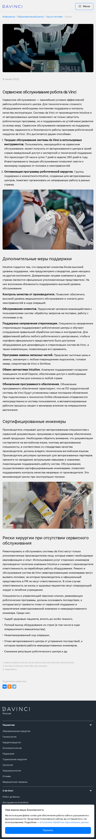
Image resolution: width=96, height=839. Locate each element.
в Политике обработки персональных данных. (64, 822)
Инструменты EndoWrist (15, 802)
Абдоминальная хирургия (16, 731)
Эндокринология (12, 770)
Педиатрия (8, 753)
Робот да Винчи (11, 797)
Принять (48, 830)
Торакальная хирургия (15, 759)
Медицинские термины (15, 782)
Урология (8, 765)
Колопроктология (12, 748)
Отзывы (7, 776)
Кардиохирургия (12, 742)
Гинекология (9, 736)
